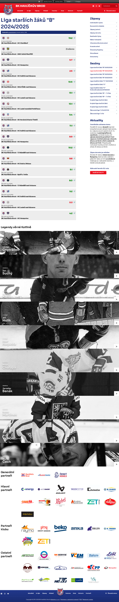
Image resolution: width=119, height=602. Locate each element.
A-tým (38, 593)
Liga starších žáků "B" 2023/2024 (101, 74)
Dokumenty (94, 57)
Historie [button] (70, 11)
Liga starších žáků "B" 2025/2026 (101, 67)
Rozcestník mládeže (97, 26)
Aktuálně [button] (20, 11)
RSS (81, 599)
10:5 (70, 82)
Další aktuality (98, 172)
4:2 (70, 213)
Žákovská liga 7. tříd (97, 113)
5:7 (70, 60)
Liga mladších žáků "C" (97, 84)
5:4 (70, 115)
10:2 (70, 148)
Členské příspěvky (96, 50)
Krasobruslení (95, 46)
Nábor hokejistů (95, 40)
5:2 (70, 191)
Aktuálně (31, 593)
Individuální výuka (96, 23)
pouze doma (12, 32)
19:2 (70, 38)
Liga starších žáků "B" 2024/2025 (101, 71)
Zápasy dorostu (95, 33)
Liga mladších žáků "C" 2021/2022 (101, 81)
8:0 (70, 180)
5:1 (71, 170)
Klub (74, 593)
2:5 (70, 71)
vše (26, 32)
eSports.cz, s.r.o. (55, 599)
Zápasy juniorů (95, 29)
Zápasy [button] (37, 11)
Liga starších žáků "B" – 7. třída (100, 93)
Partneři (79, 11)
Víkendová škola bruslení (99, 43)
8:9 (70, 137)
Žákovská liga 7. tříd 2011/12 (99, 110)
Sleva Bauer (94, 53)
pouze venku (20, 32)
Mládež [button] (45, 11)
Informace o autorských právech (70, 599)
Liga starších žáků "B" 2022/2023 (101, 78)
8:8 (70, 159)
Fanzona (68, 593)
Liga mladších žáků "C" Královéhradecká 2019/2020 (100, 89)
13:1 (70, 93)
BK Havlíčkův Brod (30, 6)
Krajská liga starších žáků (99, 100)
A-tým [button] (29, 11)
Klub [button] (62, 11)
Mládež (51, 593)
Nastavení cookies (88, 599)
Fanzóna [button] (54, 11)
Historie (81, 593)
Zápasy (44, 593)
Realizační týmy (95, 36)
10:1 (70, 104)
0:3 (70, 202)
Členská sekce (110, 11)
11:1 (70, 126)
